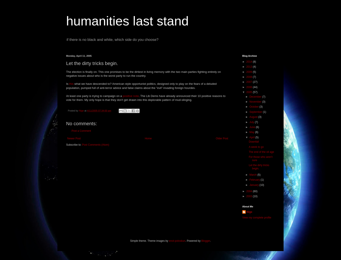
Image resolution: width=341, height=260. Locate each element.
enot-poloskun (177, 240)
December (255, 96)
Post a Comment (81, 130)
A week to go (256, 146)
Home (148, 138)
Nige (249, 211)
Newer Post (74, 138)
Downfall (254, 141)
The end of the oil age (261, 151)
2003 (249, 196)
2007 (249, 81)
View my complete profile (256, 217)
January (254, 185)
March (253, 174)
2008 (249, 76)
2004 (249, 191)
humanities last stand (127, 21)
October (254, 106)
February (255, 179)
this (71, 83)
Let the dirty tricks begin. (259, 167)
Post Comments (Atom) (95, 144)
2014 (249, 61)
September (256, 111)
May (252, 132)
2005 (249, 92)
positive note (131, 96)
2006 (249, 87)
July (252, 122)
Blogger (205, 240)
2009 (249, 71)
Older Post (222, 138)
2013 (249, 66)
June (252, 127)
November (255, 101)
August (253, 116)
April (252, 137)
